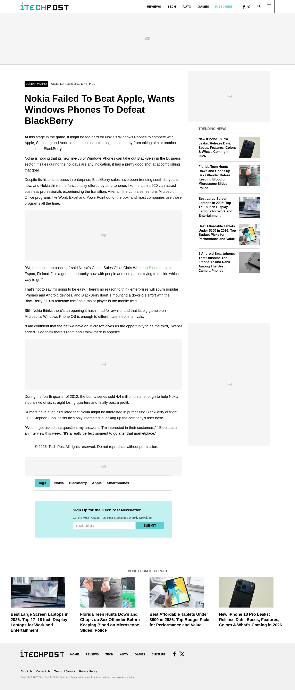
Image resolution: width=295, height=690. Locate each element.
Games (203, 6)
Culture (158, 654)
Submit (150, 525)
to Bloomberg (156, 268)
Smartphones (118, 483)
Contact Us (43, 671)
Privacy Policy (88, 671)
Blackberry (78, 483)
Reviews (154, 6)
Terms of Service (64, 671)
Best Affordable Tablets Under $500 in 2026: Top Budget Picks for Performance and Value (180, 619)
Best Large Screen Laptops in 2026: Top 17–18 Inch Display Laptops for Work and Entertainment (215, 207)
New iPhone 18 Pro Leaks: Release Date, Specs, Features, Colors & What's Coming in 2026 (217, 147)
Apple (97, 483)
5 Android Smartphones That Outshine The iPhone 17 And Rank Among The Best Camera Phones (217, 262)
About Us (26, 671)
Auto (187, 6)
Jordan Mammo (36, 83)
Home (74, 654)
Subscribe (223, 6)
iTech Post (56, 447)
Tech (172, 6)
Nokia (59, 483)
